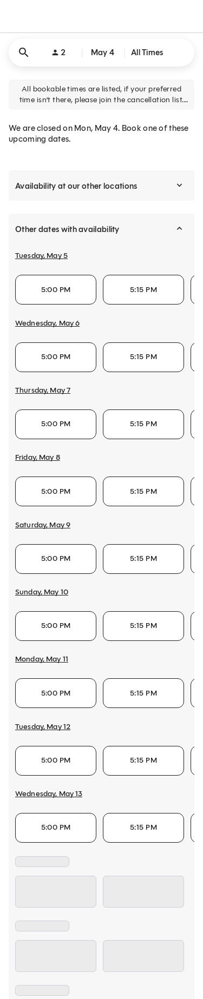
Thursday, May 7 (42, 390)
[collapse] (179, 228)
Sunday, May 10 (41, 592)
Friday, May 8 (37, 457)
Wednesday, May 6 (47, 323)
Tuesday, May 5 (41, 255)
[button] (101, 52)
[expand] (179, 185)
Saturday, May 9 (42, 525)
